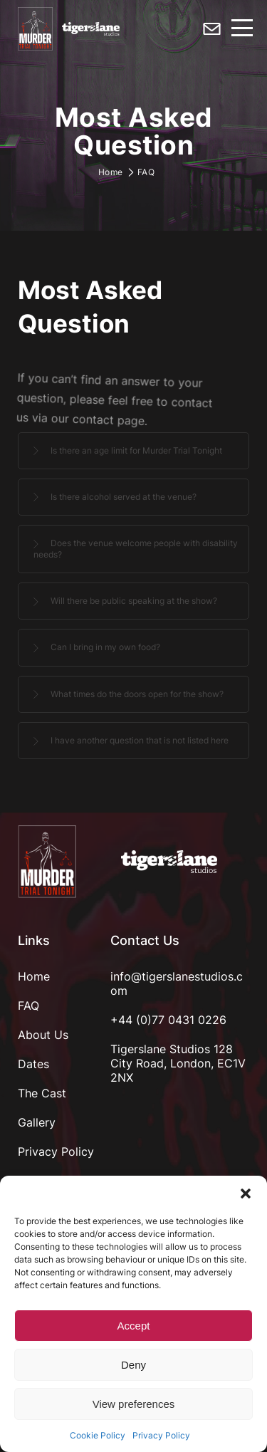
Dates (33, 1064)
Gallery (37, 1122)
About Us (43, 1035)
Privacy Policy (161, 1435)
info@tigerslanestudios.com (176, 983)
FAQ (28, 1005)
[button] (246, 1193)
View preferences (134, 1404)
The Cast (42, 1093)
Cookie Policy (97, 1435)
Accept (133, 1326)
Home (110, 172)
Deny (133, 1365)
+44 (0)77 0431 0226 (168, 1020)
